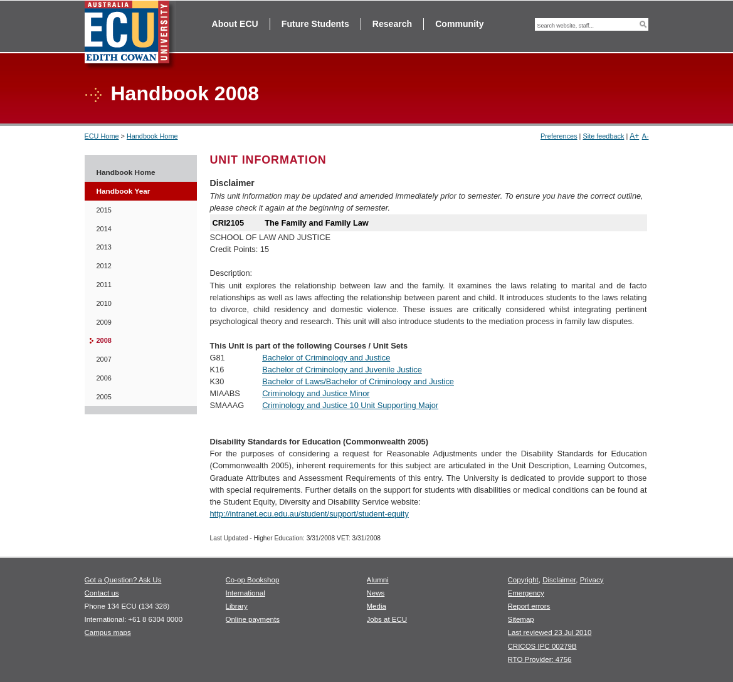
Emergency (526, 593)
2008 (104, 340)
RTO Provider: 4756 (540, 659)
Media (376, 606)
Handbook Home (152, 136)
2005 (104, 397)
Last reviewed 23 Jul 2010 (550, 632)
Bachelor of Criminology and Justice (326, 357)
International (245, 593)
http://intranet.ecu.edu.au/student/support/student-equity (309, 513)
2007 (104, 359)
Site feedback (603, 136)
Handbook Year (123, 191)
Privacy (592, 580)
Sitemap (521, 619)
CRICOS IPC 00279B (542, 646)
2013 (104, 247)
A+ (634, 136)
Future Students (315, 24)
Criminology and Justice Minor (315, 393)
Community (459, 24)
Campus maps (108, 632)
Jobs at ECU (387, 619)
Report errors (529, 606)
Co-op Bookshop (253, 580)
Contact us (102, 593)
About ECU (235, 24)
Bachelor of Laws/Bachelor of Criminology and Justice (358, 381)
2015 (104, 210)
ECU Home (102, 136)
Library (237, 606)
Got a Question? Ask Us (123, 580)
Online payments (253, 619)
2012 (104, 266)
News (376, 593)
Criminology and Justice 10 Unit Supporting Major (350, 405)
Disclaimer (559, 580)
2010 (104, 303)
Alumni (378, 580)
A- (645, 136)
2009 (104, 322)
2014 (104, 229)
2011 (104, 284)
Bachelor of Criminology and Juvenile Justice (342, 369)
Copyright (523, 580)
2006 (104, 378)
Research (392, 24)
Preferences (559, 136)
